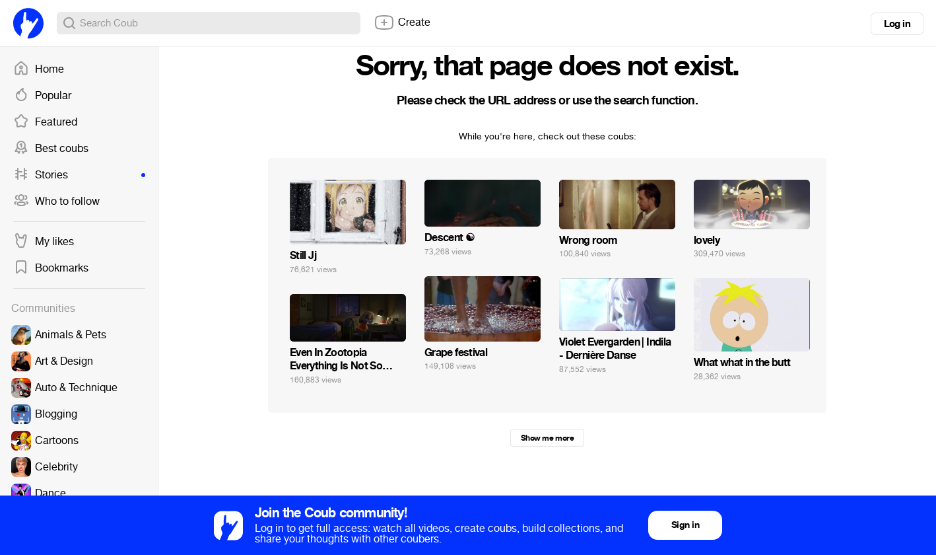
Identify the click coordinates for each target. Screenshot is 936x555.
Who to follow (56, 201)
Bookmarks (50, 268)
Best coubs (50, 148)
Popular (42, 96)
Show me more (547, 438)
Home (38, 69)
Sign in (685, 525)
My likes (43, 242)
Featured (45, 122)
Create (402, 22)
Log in (897, 23)
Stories (79, 175)
